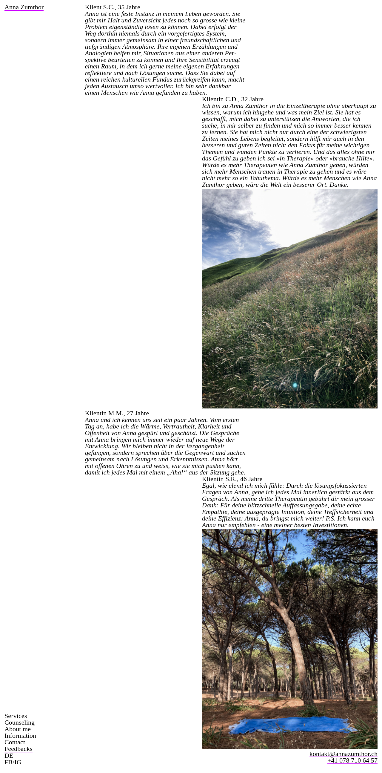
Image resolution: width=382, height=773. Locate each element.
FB (8, 762)
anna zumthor (24, 7)
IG (17, 762)
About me (17, 729)
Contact (14, 742)
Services (15, 716)
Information (20, 735)
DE (8, 755)
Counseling (19, 722)
